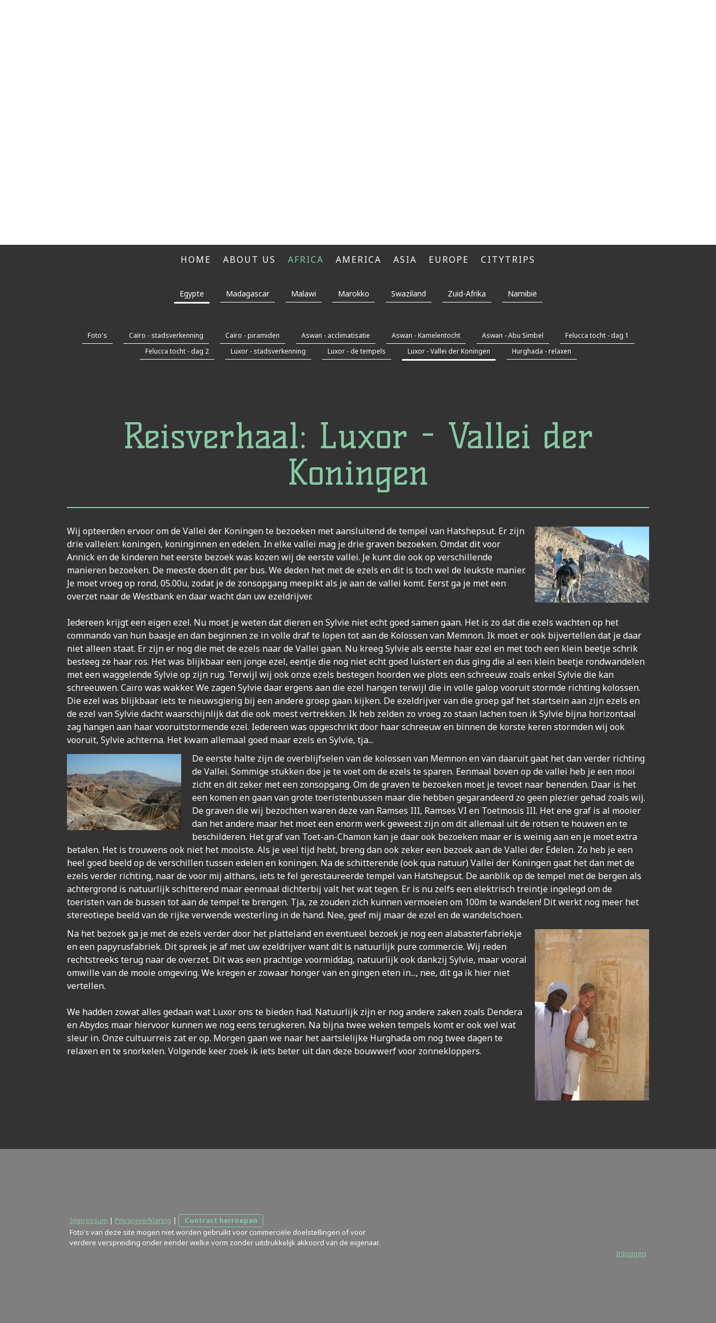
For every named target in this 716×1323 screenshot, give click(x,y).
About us (249, 259)
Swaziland (408, 293)
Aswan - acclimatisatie (335, 335)
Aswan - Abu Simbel (513, 335)
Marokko (353, 293)
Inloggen (631, 1253)
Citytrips (508, 259)
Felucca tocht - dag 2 (177, 351)
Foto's (97, 335)
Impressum (89, 1220)
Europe (449, 259)
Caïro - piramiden (252, 335)
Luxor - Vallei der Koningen (449, 351)
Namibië (522, 293)
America (358, 259)
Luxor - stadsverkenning (268, 351)
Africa (306, 259)
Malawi (303, 293)
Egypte (192, 293)
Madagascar (247, 293)
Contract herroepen (220, 1220)
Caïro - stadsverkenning (166, 335)
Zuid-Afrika (467, 293)
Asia (405, 259)
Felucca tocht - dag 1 (597, 335)
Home (196, 259)
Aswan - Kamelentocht (426, 335)
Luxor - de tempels (357, 351)
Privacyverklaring (143, 1220)
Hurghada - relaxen (541, 351)
